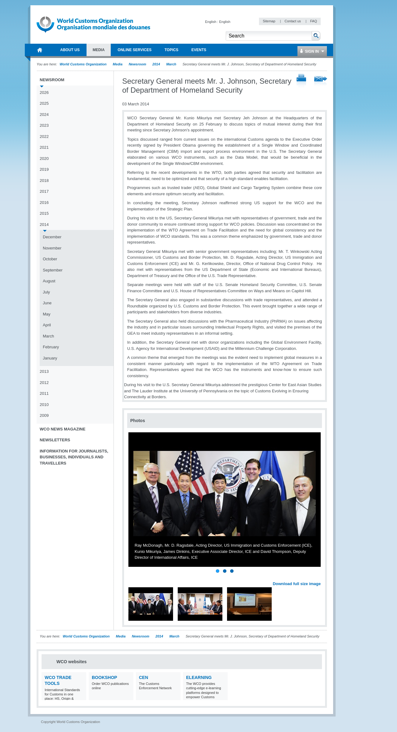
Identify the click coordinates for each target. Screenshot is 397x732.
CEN (143, 677)
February (51, 347)
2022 (44, 136)
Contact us (293, 21)
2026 (44, 92)
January (50, 358)
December (52, 237)
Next (319, 577)
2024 (44, 114)
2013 (44, 371)
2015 (44, 213)
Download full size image (297, 583)
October (50, 259)
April (47, 325)
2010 (44, 404)
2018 (44, 180)
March (171, 64)
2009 (44, 415)
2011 (44, 393)
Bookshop (104, 677)
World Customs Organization (83, 64)
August (49, 281)
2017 (44, 191)
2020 (44, 158)
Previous (134, 577)
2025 (44, 103)
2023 (44, 125)
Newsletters (55, 440)
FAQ (313, 21)
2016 (44, 202)
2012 (44, 382)
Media (118, 64)
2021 (44, 147)
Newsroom (137, 64)
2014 (156, 64)
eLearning (199, 677)
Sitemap (269, 21)
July (46, 292)
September (53, 270)
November (52, 248)
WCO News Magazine (62, 429)
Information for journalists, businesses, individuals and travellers (74, 457)
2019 (44, 169)
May (47, 314)
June (47, 303)
